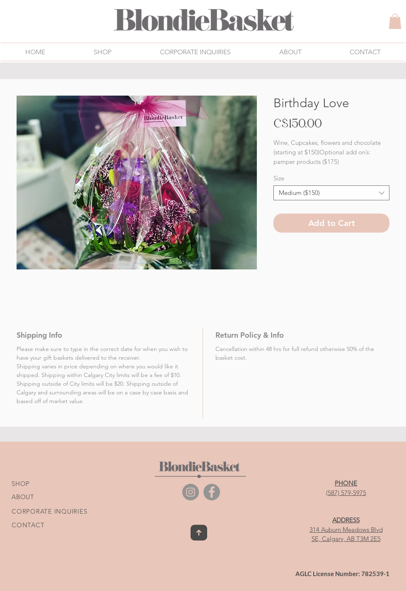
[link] (395, 21)
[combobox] (331, 192)
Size (278, 178)
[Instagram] (190, 492)
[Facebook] (211, 492)
